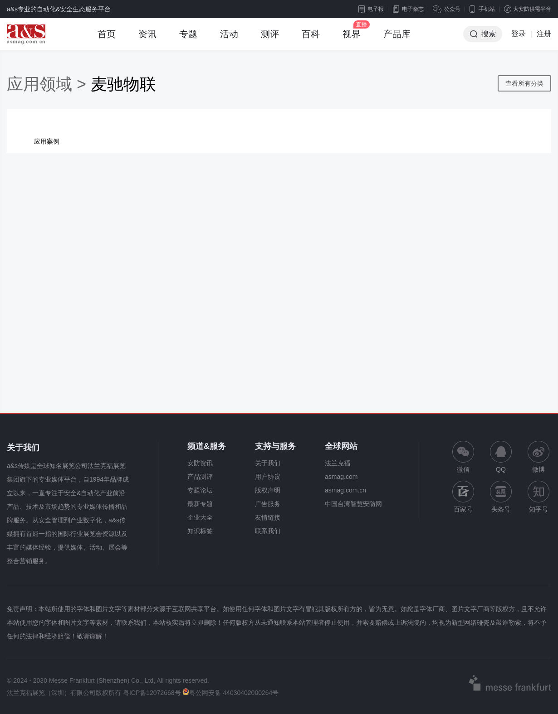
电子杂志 (408, 9)
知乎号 (538, 497)
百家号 (463, 497)
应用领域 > (49, 84)
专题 (188, 39)
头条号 (501, 497)
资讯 (147, 39)
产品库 (397, 39)
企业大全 (200, 517)
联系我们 (267, 531)
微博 (538, 457)
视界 (352, 39)
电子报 (371, 9)
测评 (270, 39)
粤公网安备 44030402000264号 (230, 692)
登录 (518, 34)
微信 (463, 457)
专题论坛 (200, 490)
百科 (311, 39)
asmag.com (341, 476)
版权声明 (267, 490)
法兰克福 (337, 463)
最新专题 (200, 503)
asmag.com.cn (345, 490)
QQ (501, 457)
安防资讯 (200, 463)
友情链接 (267, 517)
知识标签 (200, 531)
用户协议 (267, 476)
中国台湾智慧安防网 (353, 503)
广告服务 (267, 503)
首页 (107, 39)
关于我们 (267, 463)
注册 (544, 34)
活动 (229, 39)
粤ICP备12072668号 (152, 692)
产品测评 (200, 476)
